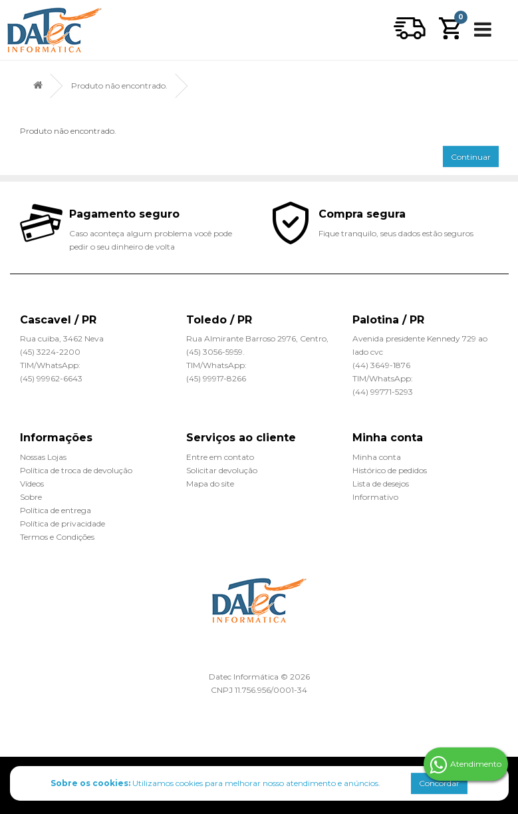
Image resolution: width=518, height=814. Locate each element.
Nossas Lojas (43, 457)
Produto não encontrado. (119, 86)
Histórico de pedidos (389, 470)
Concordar (439, 783)
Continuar (471, 157)
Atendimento (465, 765)
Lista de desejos (380, 484)
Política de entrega (55, 510)
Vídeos (32, 484)
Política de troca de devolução (76, 470)
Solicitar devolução (221, 470)
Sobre (31, 497)
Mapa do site (210, 484)
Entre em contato (220, 457)
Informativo (375, 497)
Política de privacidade (62, 523)
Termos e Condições (57, 537)
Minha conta (376, 457)
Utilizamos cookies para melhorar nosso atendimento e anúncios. (215, 783)
